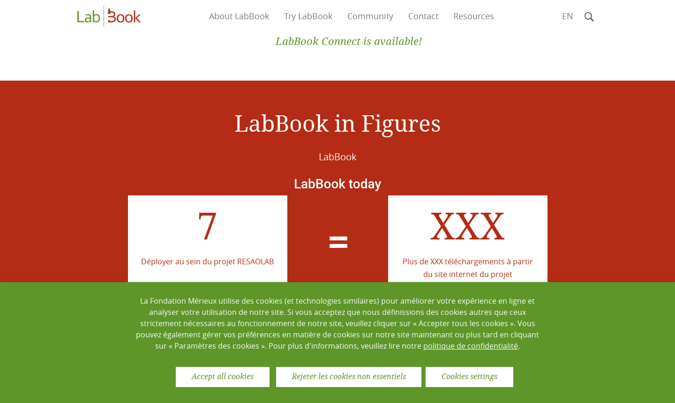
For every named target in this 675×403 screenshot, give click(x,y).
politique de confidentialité (470, 346)
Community (370, 16)
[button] (589, 16)
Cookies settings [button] (469, 376)
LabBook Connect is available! (349, 41)
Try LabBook (308, 16)
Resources (473, 16)
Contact (423, 16)
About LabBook (239, 16)
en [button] (567, 16)
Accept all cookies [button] (223, 376)
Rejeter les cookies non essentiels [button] (349, 376)
